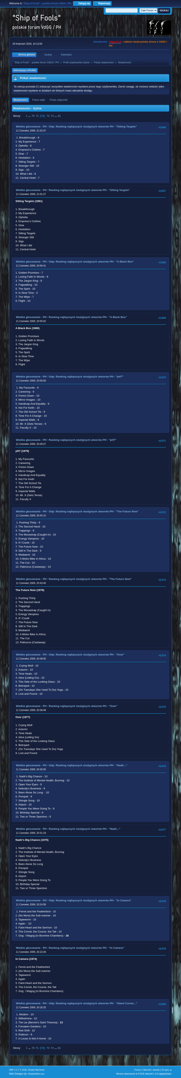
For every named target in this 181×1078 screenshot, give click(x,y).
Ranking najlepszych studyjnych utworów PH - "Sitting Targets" (89, 190)
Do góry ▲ (167, 1070)
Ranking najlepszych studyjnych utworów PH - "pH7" (82, 439)
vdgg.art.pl (115, 41)
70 (33, 115)
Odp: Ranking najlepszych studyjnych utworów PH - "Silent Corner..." (93, 1003)
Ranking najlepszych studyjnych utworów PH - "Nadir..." (84, 828)
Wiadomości (20, 99)
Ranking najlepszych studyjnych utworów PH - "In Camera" (86, 947)
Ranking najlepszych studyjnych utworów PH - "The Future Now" (90, 579)
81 (59, 115)
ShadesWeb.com (36, 1074)
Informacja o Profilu (24, 70)
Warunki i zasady (151, 1070)
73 (47, 115)
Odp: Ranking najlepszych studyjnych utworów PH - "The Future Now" (94, 511)
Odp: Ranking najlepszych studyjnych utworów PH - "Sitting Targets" (93, 126)
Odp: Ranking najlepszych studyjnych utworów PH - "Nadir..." (88, 765)
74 (52, 115)
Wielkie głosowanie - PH (31, 126)
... (29, 115)
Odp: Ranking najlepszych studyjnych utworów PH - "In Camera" (90, 900)
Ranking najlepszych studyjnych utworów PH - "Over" (83, 706)
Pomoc (138, 1070)
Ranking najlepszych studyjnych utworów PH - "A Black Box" (88, 317)
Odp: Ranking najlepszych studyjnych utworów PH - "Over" (86, 654)
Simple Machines (36, 1070)
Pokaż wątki (38, 99)
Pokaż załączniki (59, 99)
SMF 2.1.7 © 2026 (18, 1070)
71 (37, 115)
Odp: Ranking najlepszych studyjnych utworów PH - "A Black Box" (91, 261)
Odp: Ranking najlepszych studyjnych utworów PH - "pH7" (86, 376)
